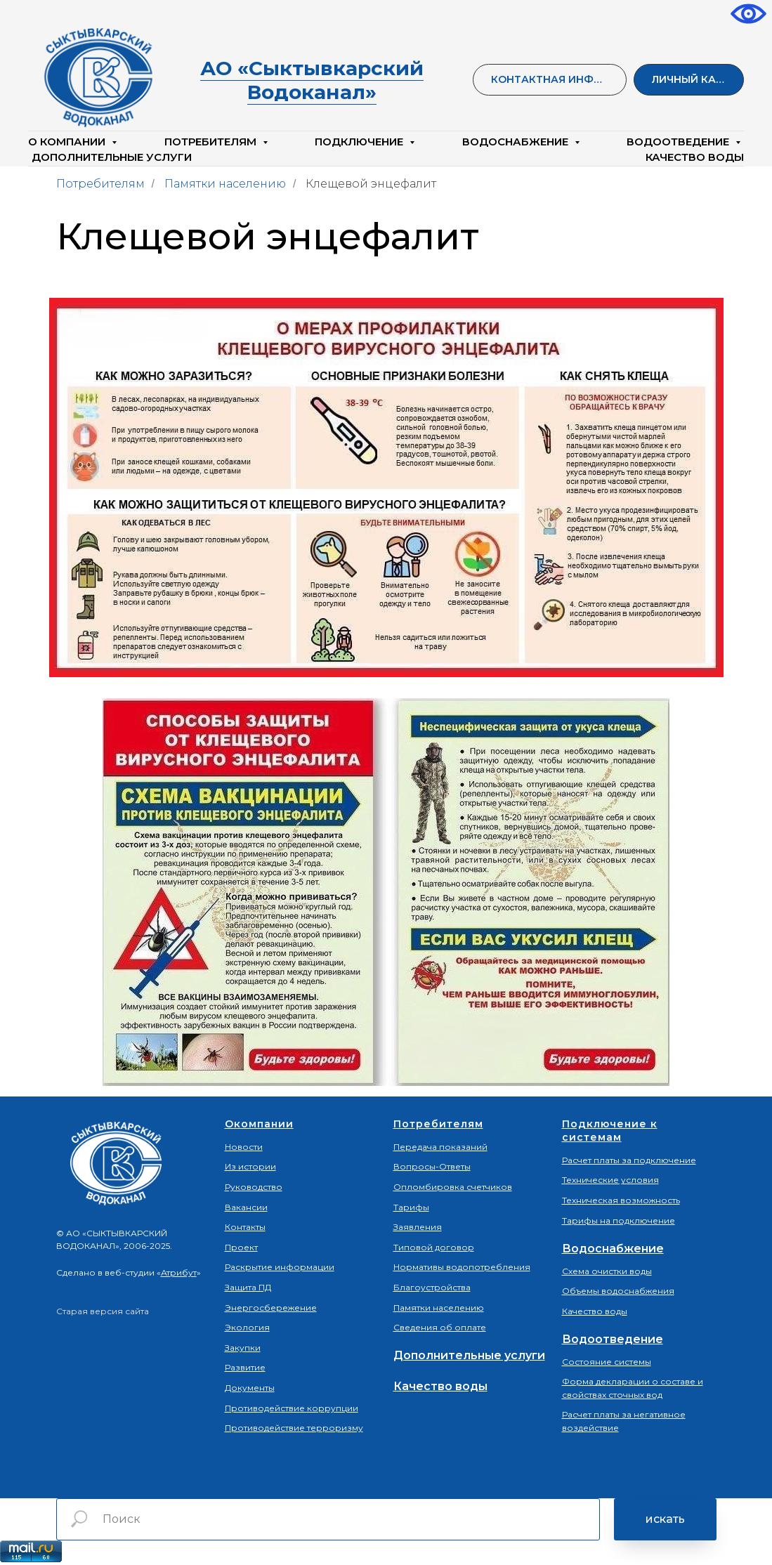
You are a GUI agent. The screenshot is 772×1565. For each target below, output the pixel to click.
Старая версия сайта (102, 1311)
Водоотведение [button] (679, 141)
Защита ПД (248, 1287)
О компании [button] (68, 141)
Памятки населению (225, 183)
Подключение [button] (360, 141)
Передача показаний (440, 1146)
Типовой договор (433, 1247)
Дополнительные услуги (112, 157)
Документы (250, 1387)
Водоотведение (612, 1339)
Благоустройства (432, 1287)
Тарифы (411, 1207)
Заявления (417, 1227)
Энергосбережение (271, 1307)
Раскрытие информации (279, 1267)
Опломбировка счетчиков (452, 1186)
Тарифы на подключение (618, 1220)
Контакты (245, 1227)
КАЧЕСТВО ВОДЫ (695, 157)
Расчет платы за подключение (629, 1160)
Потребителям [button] (211, 141)
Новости (244, 1146)
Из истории (250, 1166)
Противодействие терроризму (294, 1427)
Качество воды (440, 1386)
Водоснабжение (613, 1248)
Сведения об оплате (439, 1327)
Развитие (245, 1367)
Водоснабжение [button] (516, 141)
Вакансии (246, 1207)
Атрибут (179, 1272)
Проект (241, 1247)
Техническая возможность (621, 1200)
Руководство (253, 1186)
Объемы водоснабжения (618, 1290)
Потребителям (100, 183)
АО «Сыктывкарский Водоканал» (312, 80)
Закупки (243, 1347)
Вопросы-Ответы (432, 1166)
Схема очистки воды (607, 1271)
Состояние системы (606, 1361)
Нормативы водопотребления (461, 1267)
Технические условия (610, 1179)
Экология (247, 1327)
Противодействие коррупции (291, 1408)
